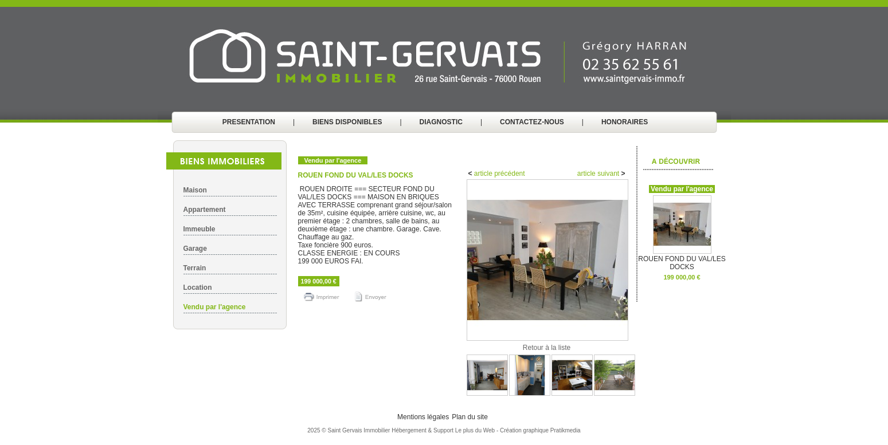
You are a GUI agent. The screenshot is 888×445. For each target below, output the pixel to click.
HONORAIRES (624, 122)
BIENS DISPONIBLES (347, 122)
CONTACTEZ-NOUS (532, 122)
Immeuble (199, 229)
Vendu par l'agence (214, 307)
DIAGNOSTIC (441, 122)
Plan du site (470, 417)
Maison (195, 190)
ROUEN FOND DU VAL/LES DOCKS (681, 260)
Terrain (194, 268)
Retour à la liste (546, 348)
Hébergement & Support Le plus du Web (444, 430)
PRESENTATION (248, 122)
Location (197, 287)
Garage (195, 249)
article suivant (599, 174)
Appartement (204, 210)
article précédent (498, 174)
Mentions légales (423, 417)
